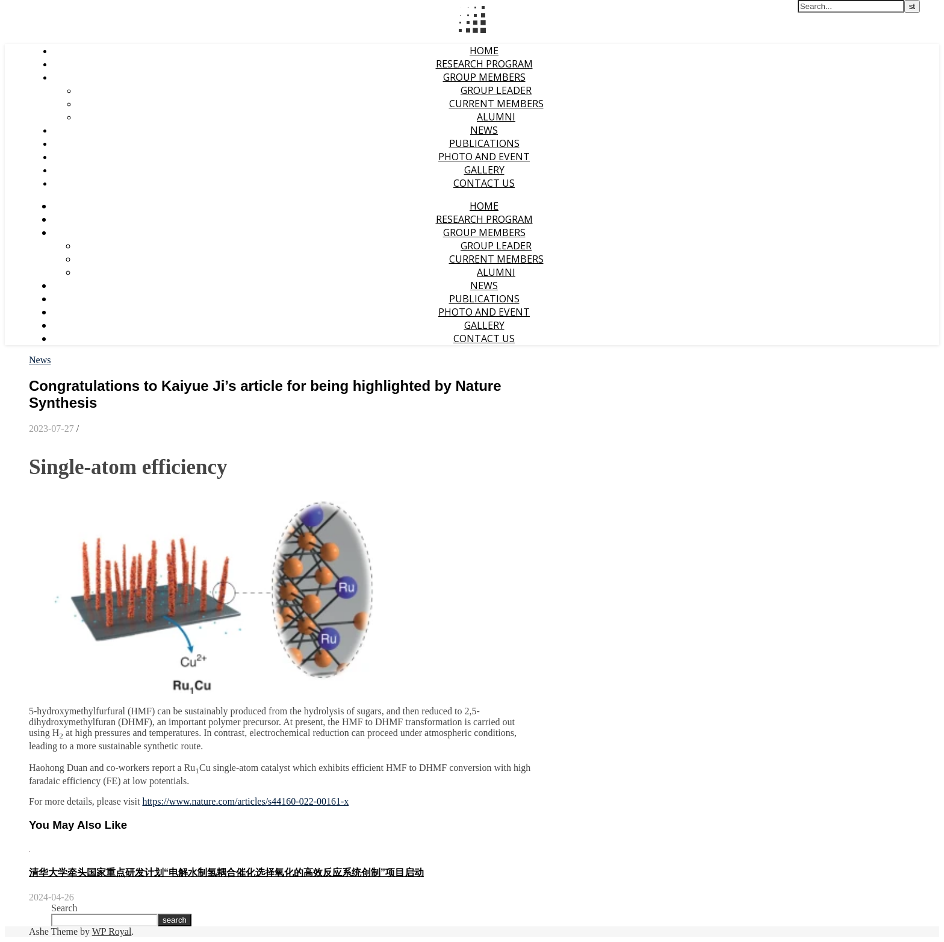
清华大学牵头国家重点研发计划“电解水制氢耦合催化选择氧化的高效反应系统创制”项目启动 (226, 872)
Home (484, 50)
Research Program (484, 63)
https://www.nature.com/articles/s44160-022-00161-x (245, 801)
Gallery (484, 169)
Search (64, 908)
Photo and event (484, 156)
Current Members (496, 103)
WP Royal (112, 931)
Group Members (484, 77)
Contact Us (484, 183)
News (484, 130)
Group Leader (496, 90)
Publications (484, 143)
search (175, 920)
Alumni (496, 116)
